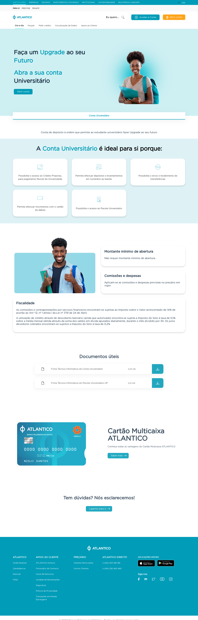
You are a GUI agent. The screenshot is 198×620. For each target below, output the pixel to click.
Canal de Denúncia (45, 574)
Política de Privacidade (46, 591)
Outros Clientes (81, 568)
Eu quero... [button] (115, 17)
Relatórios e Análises (129, 2)
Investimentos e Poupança (66, 2)
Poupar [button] (31, 25)
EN (183, 3)
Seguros (46, 2)
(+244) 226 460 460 (112, 568)
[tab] (99, 116)
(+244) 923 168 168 (111, 563)
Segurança (41, 585)
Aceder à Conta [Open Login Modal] (145, 17)
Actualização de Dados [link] (66, 25)
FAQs (15, 580)
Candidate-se (19, 568)
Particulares (19, 2)
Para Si (16, 8)
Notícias (17, 574)
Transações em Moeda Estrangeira (46, 598)
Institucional (88, 2)
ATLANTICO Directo (45, 563)
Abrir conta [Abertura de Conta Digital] (174, 17)
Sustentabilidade (106, 2)
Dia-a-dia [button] (19, 25)
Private (35, 8)
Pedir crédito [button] (45, 25)
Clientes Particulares (83, 563)
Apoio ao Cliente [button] (89, 25)
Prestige (26, 8)
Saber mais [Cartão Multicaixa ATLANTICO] (117, 455)
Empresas (33, 2)
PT (179, 3)
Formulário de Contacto (47, 568)
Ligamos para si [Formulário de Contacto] (97, 508)
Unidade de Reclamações (48, 580)
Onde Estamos (20, 563)
